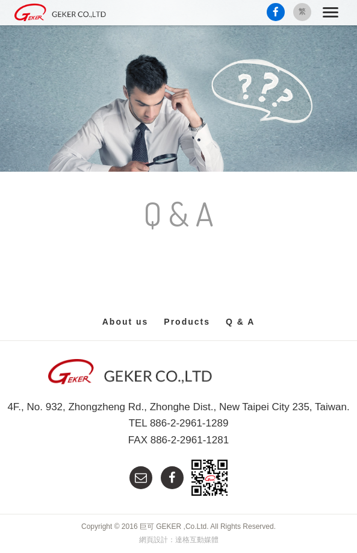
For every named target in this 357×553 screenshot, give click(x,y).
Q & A (240, 321)
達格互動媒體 (197, 540)
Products (187, 321)
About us (125, 321)
